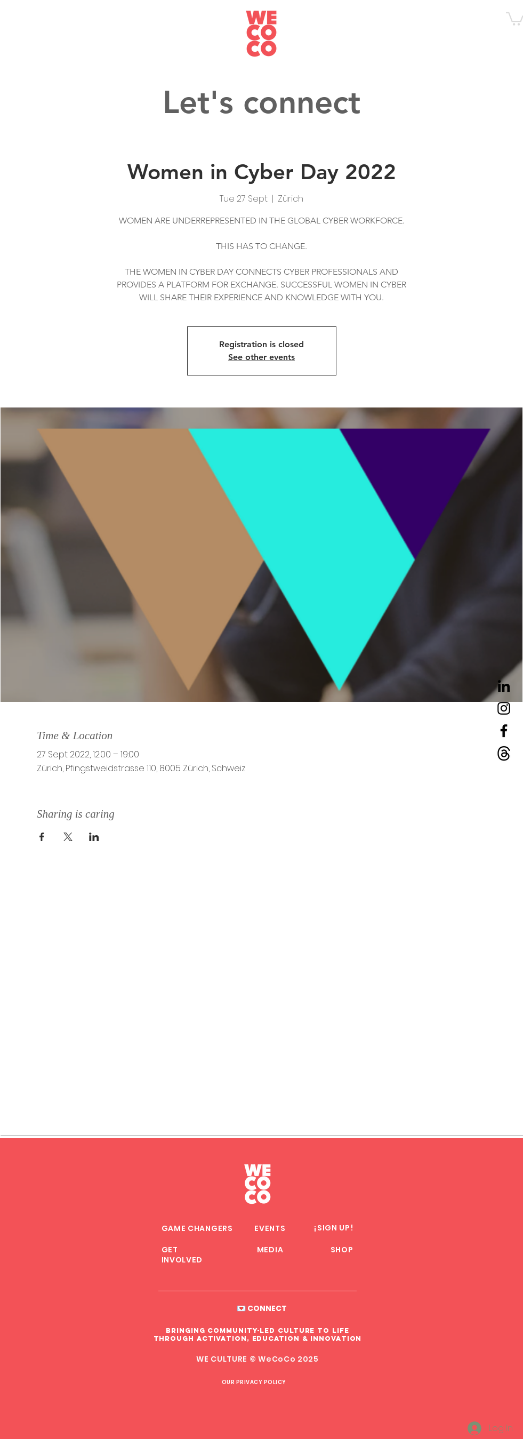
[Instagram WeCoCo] (503, 708)
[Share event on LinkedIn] (94, 837)
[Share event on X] (68, 837)
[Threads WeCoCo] (503, 753)
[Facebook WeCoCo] (503, 730)
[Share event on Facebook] (42, 837)
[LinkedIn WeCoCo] (503, 685)
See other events (261, 357)
